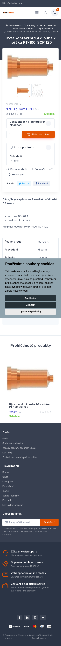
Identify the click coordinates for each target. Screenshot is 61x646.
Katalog (31, 25)
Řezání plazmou (48, 25)
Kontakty (7, 452)
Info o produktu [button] (22, 147)
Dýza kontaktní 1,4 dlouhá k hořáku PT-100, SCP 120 (29, 405)
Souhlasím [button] (30, 298)
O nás (5, 438)
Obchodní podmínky (12, 443)
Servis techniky (10, 495)
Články (5, 491)
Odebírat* (49, 522)
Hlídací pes (16, 174)
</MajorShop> (38, 635)
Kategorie (7, 481)
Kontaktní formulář (12, 505)
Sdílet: (10, 183)
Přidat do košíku (38, 134)
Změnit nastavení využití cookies (19, 457)
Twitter (24, 183)
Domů (5, 472)
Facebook (41, 183)
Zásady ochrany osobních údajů (18, 448)
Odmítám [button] (30, 305)
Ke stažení (7, 486)
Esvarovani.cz (16, 25)
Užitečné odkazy (11, 3)
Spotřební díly (46, 28)
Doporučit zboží (41, 169)
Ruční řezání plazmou (23, 28)
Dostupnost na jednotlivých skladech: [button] (28, 123)
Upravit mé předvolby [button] (30, 311)
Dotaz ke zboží (17, 169)
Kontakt (6, 500)
